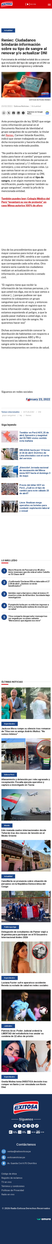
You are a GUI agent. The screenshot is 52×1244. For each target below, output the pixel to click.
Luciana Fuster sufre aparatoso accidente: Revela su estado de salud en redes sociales (24, 984)
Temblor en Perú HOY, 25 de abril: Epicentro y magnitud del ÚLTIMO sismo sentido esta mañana (34, 436)
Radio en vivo (7, 1194)
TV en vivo (6, 1182)
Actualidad (8, 30)
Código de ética (9, 1173)
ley (21, 415)
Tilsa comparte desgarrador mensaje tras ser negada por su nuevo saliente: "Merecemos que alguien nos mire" (27, 618)
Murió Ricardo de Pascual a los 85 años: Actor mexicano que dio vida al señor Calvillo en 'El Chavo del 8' (29, 572)
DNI (39, 412)
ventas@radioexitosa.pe (19, 1151)
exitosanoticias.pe (16, 1157)
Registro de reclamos (11, 1178)
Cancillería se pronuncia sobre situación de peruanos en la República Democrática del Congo (24, 884)
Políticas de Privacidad (12, 1190)
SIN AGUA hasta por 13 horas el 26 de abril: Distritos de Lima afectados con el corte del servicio (34, 454)
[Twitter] (19, 1126)
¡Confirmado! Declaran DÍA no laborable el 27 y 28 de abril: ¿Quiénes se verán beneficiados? (29, 583)
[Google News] (32, 1126)
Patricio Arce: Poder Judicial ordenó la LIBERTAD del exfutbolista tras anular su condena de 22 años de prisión (22, 1033)
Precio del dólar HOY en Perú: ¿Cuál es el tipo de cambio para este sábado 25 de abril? (34, 489)
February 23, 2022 (38, 399)
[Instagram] (28, 1126)
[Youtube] (24, 1126)
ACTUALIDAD (28, 412)
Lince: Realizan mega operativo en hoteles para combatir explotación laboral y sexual (34, 506)
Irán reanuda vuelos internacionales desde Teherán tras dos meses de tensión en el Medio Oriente (23, 833)
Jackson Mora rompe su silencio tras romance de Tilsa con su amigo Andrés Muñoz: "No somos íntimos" (25, 731)
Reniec (10, 135)
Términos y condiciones (12, 1186)
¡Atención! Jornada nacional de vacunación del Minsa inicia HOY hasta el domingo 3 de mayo (34, 471)
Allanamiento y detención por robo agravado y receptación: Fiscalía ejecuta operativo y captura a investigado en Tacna (25, 782)
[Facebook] (15, 1126)
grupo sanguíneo (9, 415)
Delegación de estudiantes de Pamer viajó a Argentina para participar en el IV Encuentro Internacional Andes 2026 (24, 935)
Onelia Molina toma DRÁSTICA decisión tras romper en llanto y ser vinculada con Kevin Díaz (24, 1084)
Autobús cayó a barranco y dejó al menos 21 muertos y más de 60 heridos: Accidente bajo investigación (29, 595)
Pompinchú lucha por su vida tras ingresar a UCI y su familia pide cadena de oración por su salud (28, 607)
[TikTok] (37, 1126)
